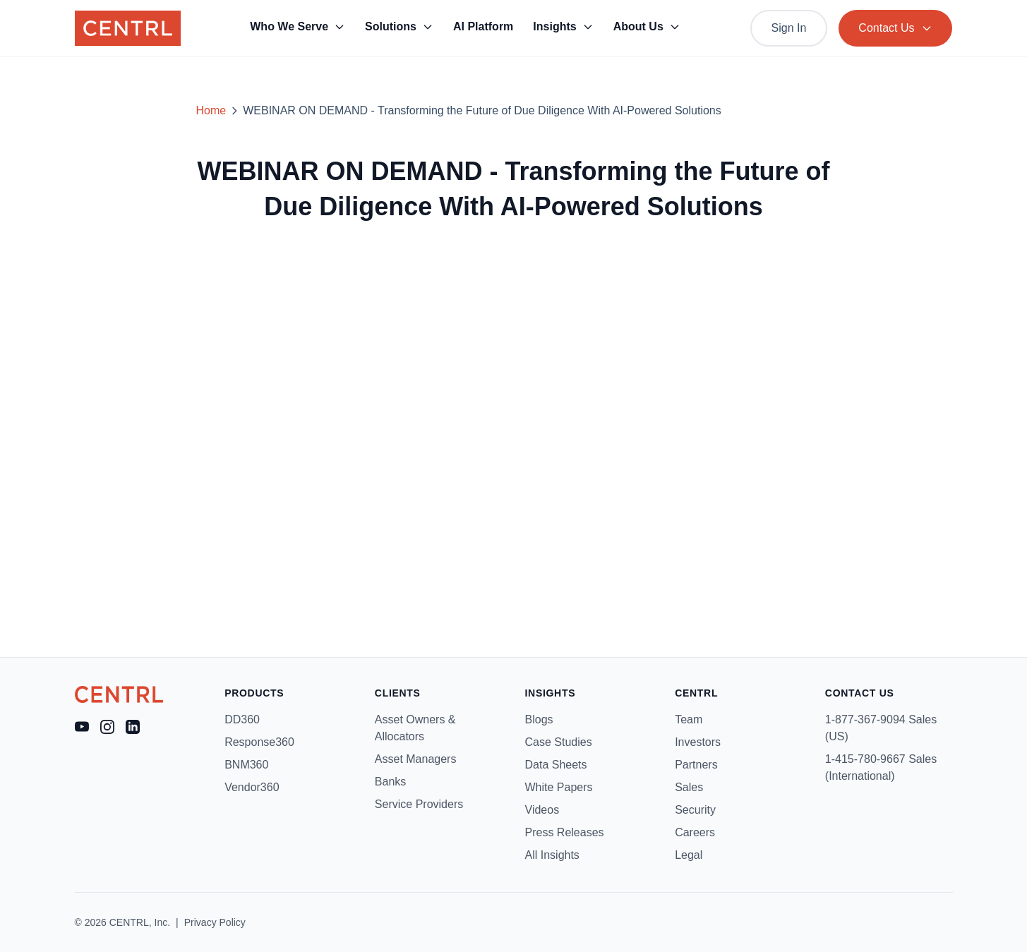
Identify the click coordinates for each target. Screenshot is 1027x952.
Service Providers (419, 804)
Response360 (259, 742)
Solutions (399, 26)
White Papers (559, 787)
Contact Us (895, 28)
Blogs (539, 719)
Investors (698, 742)
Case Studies (558, 742)
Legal (688, 855)
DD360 (242, 719)
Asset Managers (416, 759)
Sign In (789, 28)
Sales (689, 787)
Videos (542, 810)
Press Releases (564, 832)
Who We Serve (297, 26)
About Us (646, 26)
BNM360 (246, 765)
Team (688, 719)
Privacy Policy (215, 922)
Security (695, 810)
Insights (563, 26)
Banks (390, 782)
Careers (695, 832)
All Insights (552, 855)
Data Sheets (556, 765)
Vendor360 (251, 787)
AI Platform (483, 26)
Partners (696, 765)
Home (211, 110)
